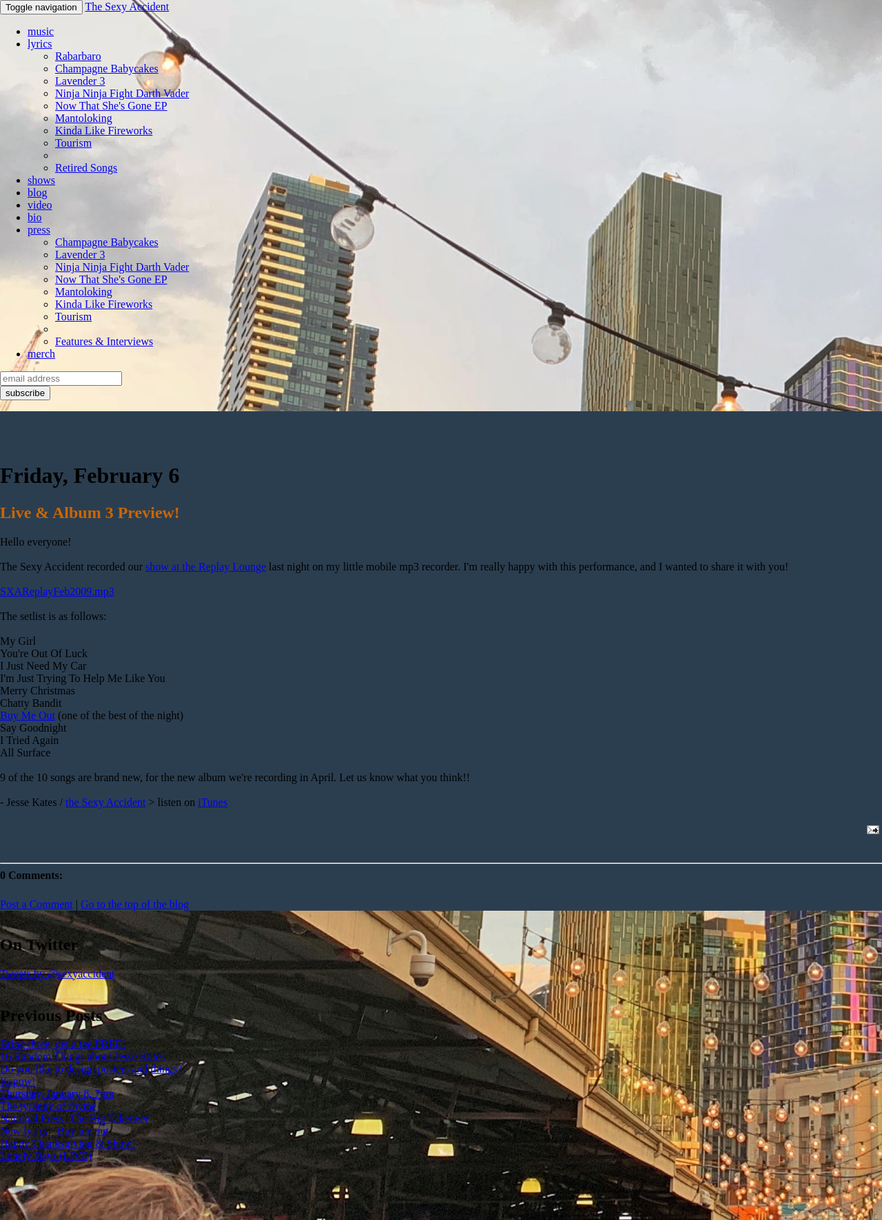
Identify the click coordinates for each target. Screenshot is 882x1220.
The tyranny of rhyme (48, 1106)
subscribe (25, 393)
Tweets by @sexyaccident (57, 974)
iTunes (212, 802)
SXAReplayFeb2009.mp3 (57, 591)
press (39, 230)
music (41, 31)
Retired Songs (86, 168)
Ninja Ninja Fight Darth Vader (122, 93)
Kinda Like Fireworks (103, 130)
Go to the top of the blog (135, 904)
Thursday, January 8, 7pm (57, 1093)
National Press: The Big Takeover (74, 1118)
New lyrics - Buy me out (54, 1131)
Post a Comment (36, 904)
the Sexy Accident (105, 802)
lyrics (40, 44)
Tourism (73, 143)
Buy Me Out (27, 715)
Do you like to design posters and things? (91, 1069)
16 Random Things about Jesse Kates (82, 1056)
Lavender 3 (80, 81)
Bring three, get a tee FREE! (62, 1044)
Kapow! (18, 1081)
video (40, 205)
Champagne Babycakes (106, 68)
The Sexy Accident (127, 6)
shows (41, 180)
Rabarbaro (78, 56)
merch (41, 354)
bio (34, 217)
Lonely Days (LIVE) (46, 1155)
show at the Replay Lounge (205, 566)
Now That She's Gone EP (111, 106)
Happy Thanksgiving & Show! (68, 1143)
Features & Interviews (104, 341)
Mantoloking (83, 118)
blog (37, 192)
